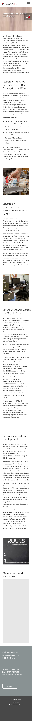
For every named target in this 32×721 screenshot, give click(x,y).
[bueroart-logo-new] (13, 3)
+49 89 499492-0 (15, 670)
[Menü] (28, 3)
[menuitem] (28, 3)
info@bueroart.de (15, 674)
